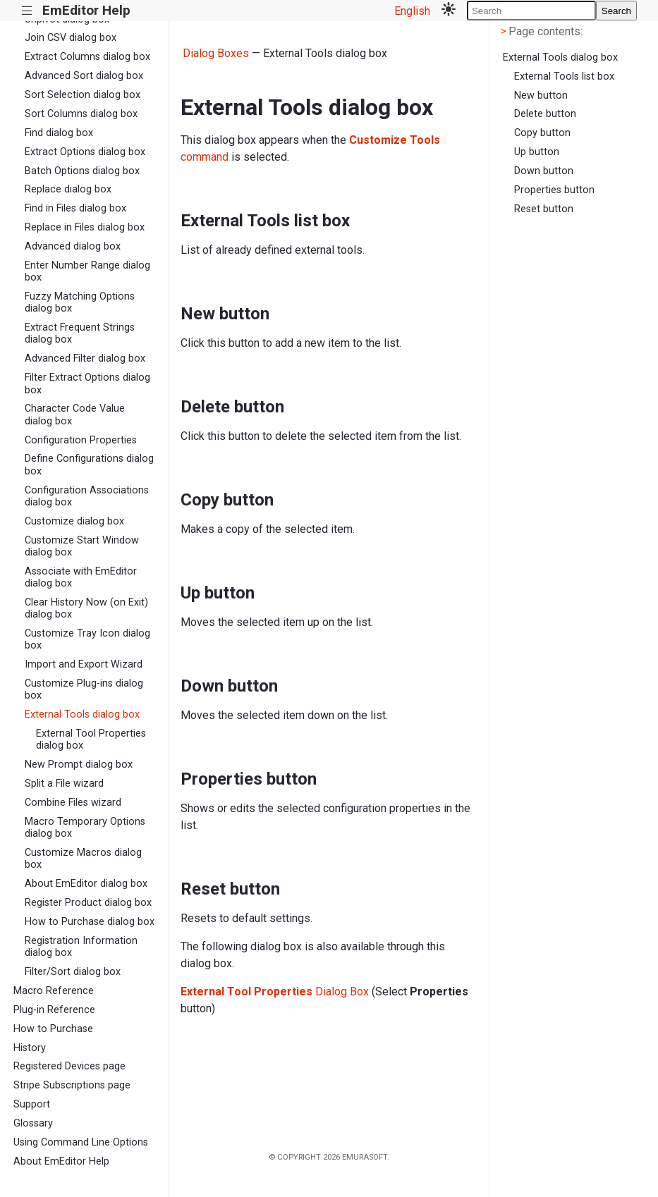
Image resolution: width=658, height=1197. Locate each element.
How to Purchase (53, 1029)
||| (27, 11)
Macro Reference (53, 991)
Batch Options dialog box (82, 171)
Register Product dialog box (88, 903)
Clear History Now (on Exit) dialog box (86, 608)
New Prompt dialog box (79, 765)
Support (31, 1104)
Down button (543, 171)
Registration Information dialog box (81, 947)
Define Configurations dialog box (89, 465)
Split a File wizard (64, 784)
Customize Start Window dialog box (82, 546)
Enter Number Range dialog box (87, 271)
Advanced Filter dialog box (85, 358)
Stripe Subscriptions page (71, 1085)
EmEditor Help (86, 10)
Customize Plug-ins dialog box (84, 689)
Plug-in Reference (54, 1010)
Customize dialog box (74, 521)
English (412, 11)
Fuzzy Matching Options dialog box (80, 302)
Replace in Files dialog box (85, 227)
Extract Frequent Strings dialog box (80, 333)
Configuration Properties (81, 440)
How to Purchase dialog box (89, 922)
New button (541, 96)
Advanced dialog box (73, 246)
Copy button (542, 133)
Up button (536, 152)
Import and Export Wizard (83, 664)
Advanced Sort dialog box (84, 76)
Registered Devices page (69, 1066)
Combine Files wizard (73, 803)
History (29, 1048)
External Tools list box (564, 76)
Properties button (554, 190)
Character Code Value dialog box (75, 414)
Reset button (543, 209)
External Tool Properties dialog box (91, 739)
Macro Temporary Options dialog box (85, 828)
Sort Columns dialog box (81, 114)
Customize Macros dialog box (83, 859)
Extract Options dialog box (85, 152)
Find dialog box (59, 133)
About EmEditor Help (61, 1161)
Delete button (545, 114)
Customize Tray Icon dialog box (87, 639)
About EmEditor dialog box (86, 884)
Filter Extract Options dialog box (87, 383)
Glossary (33, 1123)
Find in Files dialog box (75, 208)
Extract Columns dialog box (87, 57)
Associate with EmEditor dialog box (81, 577)
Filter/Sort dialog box (73, 972)
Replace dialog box (68, 189)
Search (616, 11)
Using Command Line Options (80, 1142)
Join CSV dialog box (70, 38)
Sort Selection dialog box (82, 95)
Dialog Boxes (216, 53)
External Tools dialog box (82, 714)
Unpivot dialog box (67, 19)
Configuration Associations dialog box (87, 496)
